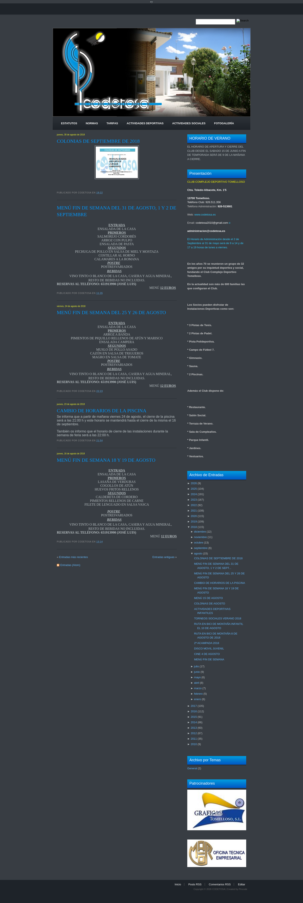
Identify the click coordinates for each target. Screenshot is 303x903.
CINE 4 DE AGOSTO (207, 654)
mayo (197, 677)
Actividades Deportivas (145, 123)
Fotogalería (224, 123)
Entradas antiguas (163, 557)
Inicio (178, 884)
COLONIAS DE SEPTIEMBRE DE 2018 (98, 141)
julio (196, 666)
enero (197, 699)
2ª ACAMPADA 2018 (206, 643)
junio (197, 671)
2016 (194, 711)
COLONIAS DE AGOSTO (209, 603)
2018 (194, 527)
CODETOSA (218, 889)
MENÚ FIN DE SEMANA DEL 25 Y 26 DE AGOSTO (111, 312)
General (192, 768)
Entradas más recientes (73, 557)
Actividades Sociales (188, 123)
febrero (198, 693)
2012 (194, 733)
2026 (194, 483)
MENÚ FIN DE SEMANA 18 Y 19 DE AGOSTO (106, 460)
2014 (194, 722)
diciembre (200, 531)
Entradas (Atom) (70, 565)
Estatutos (69, 123)
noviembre (200, 537)
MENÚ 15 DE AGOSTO (208, 598)
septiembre (200, 548)
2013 (194, 727)
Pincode (243, 889)
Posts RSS (195, 884)
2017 (194, 705)
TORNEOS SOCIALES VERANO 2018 (217, 618)
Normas (92, 123)
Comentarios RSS (220, 884)
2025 (194, 488)
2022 (194, 505)
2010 (194, 744)
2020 (194, 516)
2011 (194, 738)
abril (196, 682)
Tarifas (112, 123)
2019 (194, 521)
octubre (198, 542)
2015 (194, 716)
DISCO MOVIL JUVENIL (209, 648)
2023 (194, 499)
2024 (194, 494)
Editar (241, 884)
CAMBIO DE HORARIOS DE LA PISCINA (101, 410)
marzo (198, 688)
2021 (194, 510)
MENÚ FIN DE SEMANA (209, 659)
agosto (198, 553)
